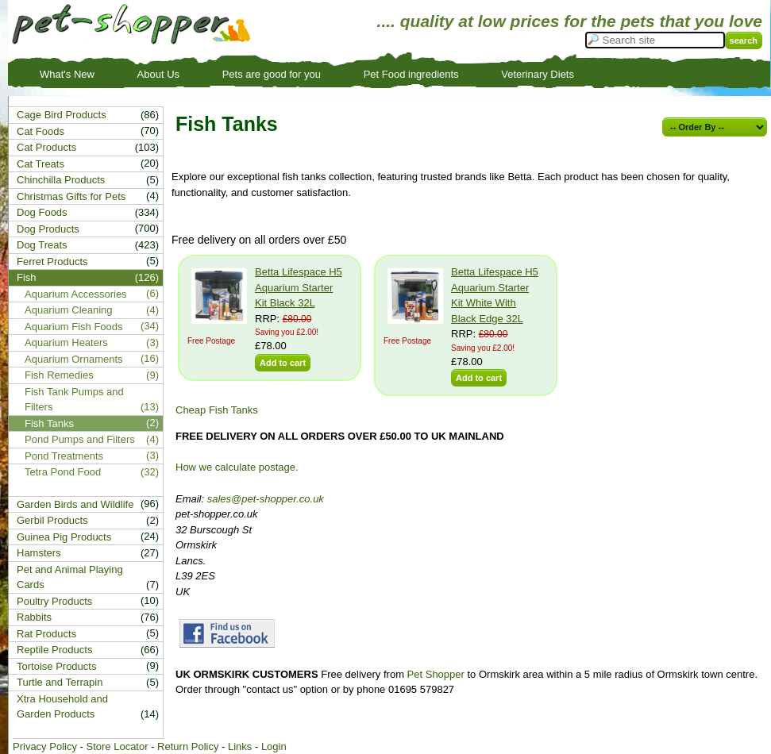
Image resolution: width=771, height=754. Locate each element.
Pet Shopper (436, 674)
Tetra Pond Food (63, 472)
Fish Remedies (59, 375)
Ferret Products (52, 261)
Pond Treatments (64, 456)
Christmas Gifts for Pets (71, 196)
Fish (27, 277)
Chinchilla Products (61, 180)
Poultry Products (54, 601)
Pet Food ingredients (411, 74)
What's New (67, 74)
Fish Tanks (49, 423)
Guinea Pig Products (64, 537)
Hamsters (39, 553)
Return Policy (187, 746)
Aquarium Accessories (76, 294)
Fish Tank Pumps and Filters (74, 400)
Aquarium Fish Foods (74, 327)
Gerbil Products (52, 520)
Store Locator (117, 746)
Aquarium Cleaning (69, 310)
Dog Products (48, 229)
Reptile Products (54, 650)
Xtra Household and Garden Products (62, 707)
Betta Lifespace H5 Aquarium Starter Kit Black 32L (298, 287)
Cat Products (46, 147)
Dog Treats (42, 245)
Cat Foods (40, 131)
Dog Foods (42, 212)
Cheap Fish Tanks (216, 410)
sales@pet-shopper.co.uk (265, 499)
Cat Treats (40, 164)
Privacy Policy (45, 746)
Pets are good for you (271, 74)
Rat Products (46, 634)
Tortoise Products (56, 666)
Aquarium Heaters (66, 342)
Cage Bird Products (61, 115)
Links (240, 746)
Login (274, 746)
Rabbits (34, 617)
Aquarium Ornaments (74, 359)
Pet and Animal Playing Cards (70, 577)
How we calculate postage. (237, 467)
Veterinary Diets (537, 74)
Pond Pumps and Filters (80, 439)
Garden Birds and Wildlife (75, 504)
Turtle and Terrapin (59, 682)
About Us (158, 74)
